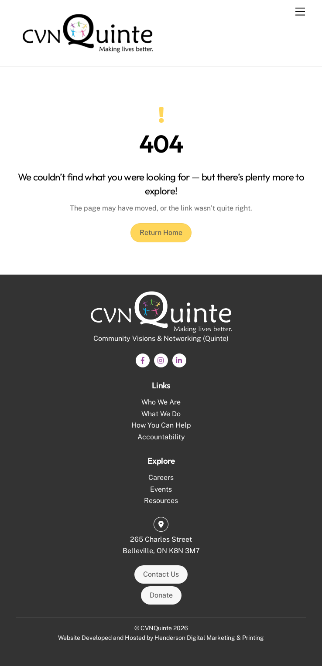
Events (161, 489)
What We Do (161, 414)
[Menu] (300, 11)
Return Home (161, 232)
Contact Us (161, 574)
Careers (161, 477)
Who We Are (161, 402)
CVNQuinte (156, 628)
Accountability (161, 437)
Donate (161, 595)
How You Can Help (161, 425)
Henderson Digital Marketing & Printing (209, 637)
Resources (161, 500)
